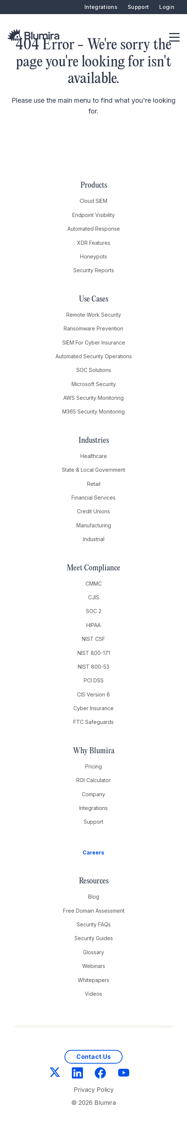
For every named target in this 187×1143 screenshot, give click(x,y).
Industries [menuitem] (94, 440)
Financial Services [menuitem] (93, 497)
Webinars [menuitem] (93, 966)
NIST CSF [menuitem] (93, 639)
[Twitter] (55, 1073)
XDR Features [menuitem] (93, 243)
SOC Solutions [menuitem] (93, 370)
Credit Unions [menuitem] (93, 511)
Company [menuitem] (93, 794)
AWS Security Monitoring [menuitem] (93, 398)
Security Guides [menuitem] (93, 938)
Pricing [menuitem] (93, 766)
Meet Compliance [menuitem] (93, 568)
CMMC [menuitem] (94, 583)
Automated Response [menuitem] (93, 228)
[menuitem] (94, 853)
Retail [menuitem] (93, 484)
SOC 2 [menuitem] (93, 611)
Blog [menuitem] (93, 896)
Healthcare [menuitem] (93, 456)
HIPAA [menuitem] (93, 625)
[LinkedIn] (77, 1074)
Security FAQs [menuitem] (94, 924)
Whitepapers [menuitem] (93, 980)
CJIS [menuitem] (93, 597)
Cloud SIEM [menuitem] (93, 201)
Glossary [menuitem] (93, 952)
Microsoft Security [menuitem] (93, 384)
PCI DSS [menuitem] (94, 680)
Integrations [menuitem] (100, 7)
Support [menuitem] (138, 7)
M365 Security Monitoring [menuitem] (93, 411)
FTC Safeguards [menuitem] (93, 722)
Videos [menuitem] (93, 994)
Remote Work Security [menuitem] (93, 315)
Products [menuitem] (93, 185)
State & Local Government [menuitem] (93, 470)
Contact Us (93, 1056)
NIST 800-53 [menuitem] (93, 666)
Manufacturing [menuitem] (93, 525)
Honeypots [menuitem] (93, 256)
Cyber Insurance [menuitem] (93, 708)
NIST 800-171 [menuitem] (93, 653)
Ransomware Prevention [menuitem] (93, 328)
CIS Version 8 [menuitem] (93, 694)
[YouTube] (124, 1074)
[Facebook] (100, 1074)
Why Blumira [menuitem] (93, 751)
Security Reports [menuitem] (93, 270)
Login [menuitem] (166, 7)
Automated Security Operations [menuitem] (94, 356)
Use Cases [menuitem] (93, 299)
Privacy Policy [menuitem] (94, 1089)
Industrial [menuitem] (93, 539)
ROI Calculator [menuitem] (93, 780)
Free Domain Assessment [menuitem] (93, 911)
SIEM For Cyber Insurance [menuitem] (93, 342)
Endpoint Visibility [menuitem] (93, 215)
